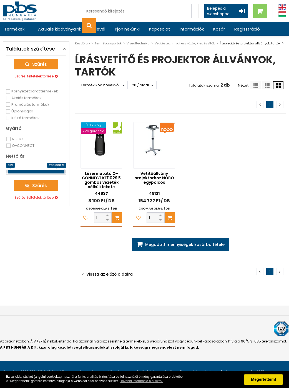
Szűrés (39, 64)
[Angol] (282, 7)
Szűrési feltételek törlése (34, 76)
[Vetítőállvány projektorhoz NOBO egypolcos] (154, 145)
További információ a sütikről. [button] (141, 381)
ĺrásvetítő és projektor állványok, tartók (250, 43)
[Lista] (255, 85)
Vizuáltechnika (138, 43)
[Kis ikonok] (267, 85)
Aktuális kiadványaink (59, 29)
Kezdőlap (82, 43)
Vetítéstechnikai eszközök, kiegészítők (185, 43)
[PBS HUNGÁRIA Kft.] (20, 11)
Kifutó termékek (25, 117)
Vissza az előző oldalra (109, 274)
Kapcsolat (159, 29)
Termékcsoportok (108, 43)
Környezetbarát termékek (34, 91)
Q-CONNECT (23, 145)
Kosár (219, 29)
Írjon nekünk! (127, 29)
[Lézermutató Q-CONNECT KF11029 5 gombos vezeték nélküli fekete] (101, 145)
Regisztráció (247, 29)
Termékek (14, 29)
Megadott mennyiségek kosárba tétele (185, 244)
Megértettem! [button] (263, 379)
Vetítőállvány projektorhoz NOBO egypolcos (154, 178)
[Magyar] (282, 14)
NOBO (17, 139)
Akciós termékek (26, 97)
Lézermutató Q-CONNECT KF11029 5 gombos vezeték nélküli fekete (101, 180)
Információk (192, 29)
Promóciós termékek (30, 104)
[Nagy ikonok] (278, 85)
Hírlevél (98, 29)
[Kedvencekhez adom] (86, 217)
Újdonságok (22, 111)
